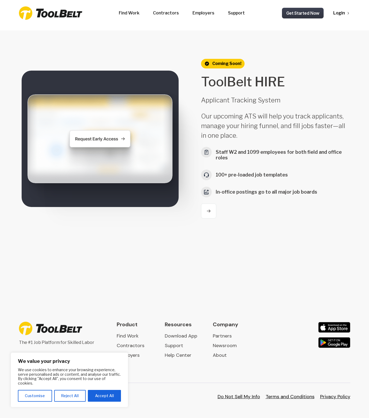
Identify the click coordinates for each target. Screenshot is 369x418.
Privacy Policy (335, 396)
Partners (222, 336)
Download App (181, 336)
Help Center (178, 355)
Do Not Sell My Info (239, 396)
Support (236, 13)
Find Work (129, 13)
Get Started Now (303, 13)
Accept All (104, 395)
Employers (203, 13)
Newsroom (225, 345)
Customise (35, 395)
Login (339, 13)
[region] (69, 379)
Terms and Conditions (290, 396)
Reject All (70, 395)
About (220, 355)
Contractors (166, 13)
